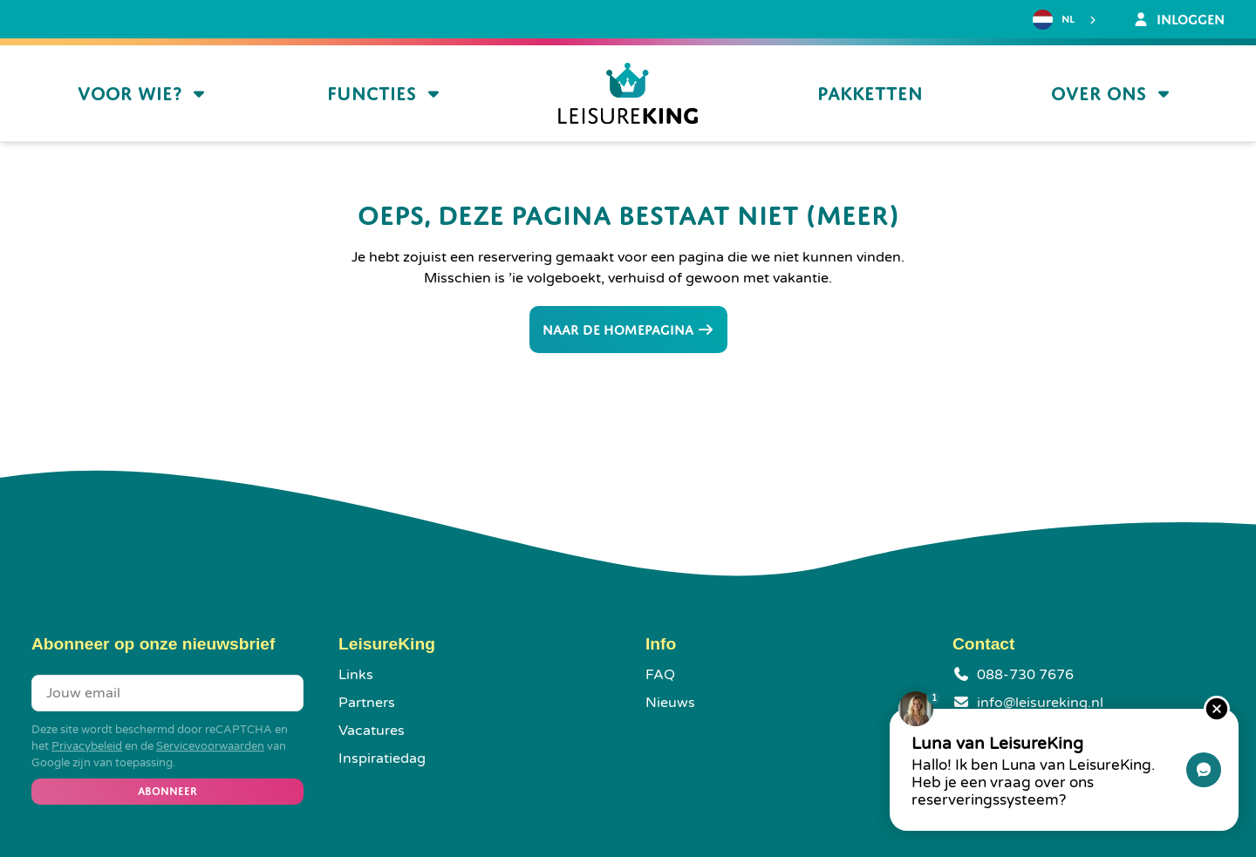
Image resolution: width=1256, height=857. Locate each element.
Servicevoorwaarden (210, 746)
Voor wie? (143, 94)
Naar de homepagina (628, 329)
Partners (366, 702)
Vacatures (371, 730)
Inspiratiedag (382, 758)
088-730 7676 (1025, 675)
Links (355, 675)
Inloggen (1178, 19)
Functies (385, 94)
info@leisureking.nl (1040, 702)
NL (1054, 19)
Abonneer (167, 791)
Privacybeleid (86, 746)
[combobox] (1066, 20)
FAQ (660, 675)
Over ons (1112, 94)
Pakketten (870, 94)
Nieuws (670, 702)
